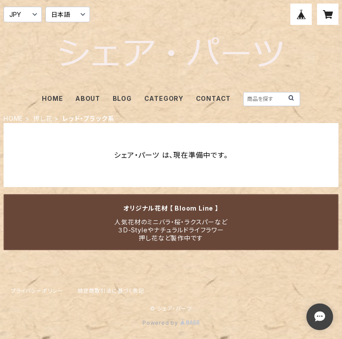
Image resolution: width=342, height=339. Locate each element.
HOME (52, 98)
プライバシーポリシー (37, 290)
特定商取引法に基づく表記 (110, 290)
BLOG (122, 98)
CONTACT (213, 98)
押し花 (42, 118)
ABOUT (87, 98)
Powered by (171, 322)
